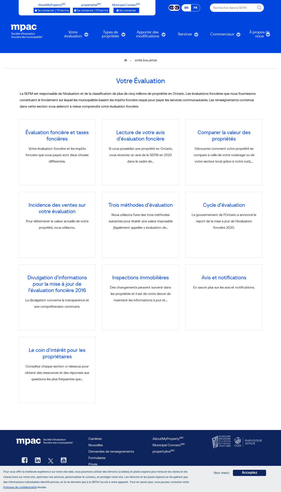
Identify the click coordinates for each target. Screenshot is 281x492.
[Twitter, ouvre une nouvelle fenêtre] (50, 460)
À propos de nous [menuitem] (256, 35)
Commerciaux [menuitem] (222, 35)
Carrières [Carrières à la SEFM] (95, 438)
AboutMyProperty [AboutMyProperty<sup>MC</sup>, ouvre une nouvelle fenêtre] (168, 438)
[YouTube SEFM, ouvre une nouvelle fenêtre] (64, 461)
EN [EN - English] (186, 8)
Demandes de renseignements (111, 451)
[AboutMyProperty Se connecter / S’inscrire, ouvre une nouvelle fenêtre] (52, 10)
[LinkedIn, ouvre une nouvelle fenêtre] (38, 461)
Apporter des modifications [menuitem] (148, 35)
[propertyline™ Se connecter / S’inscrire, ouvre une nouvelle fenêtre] (91, 10)
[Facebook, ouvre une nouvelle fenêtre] (24, 461)
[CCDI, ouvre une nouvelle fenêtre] (247, 442)
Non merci (221, 474)
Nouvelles (95, 445)
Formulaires (96, 457)
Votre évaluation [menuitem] (71, 35)
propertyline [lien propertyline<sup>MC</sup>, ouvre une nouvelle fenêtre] (164, 451)
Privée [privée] (92, 464)
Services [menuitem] (182, 35)
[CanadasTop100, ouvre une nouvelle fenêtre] (221, 442)
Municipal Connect (169, 445)
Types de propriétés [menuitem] (109, 35)
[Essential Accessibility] (174, 7)
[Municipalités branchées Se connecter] (126, 10)
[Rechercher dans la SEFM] (259, 7)
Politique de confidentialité (20, 488)
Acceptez (249, 474)
